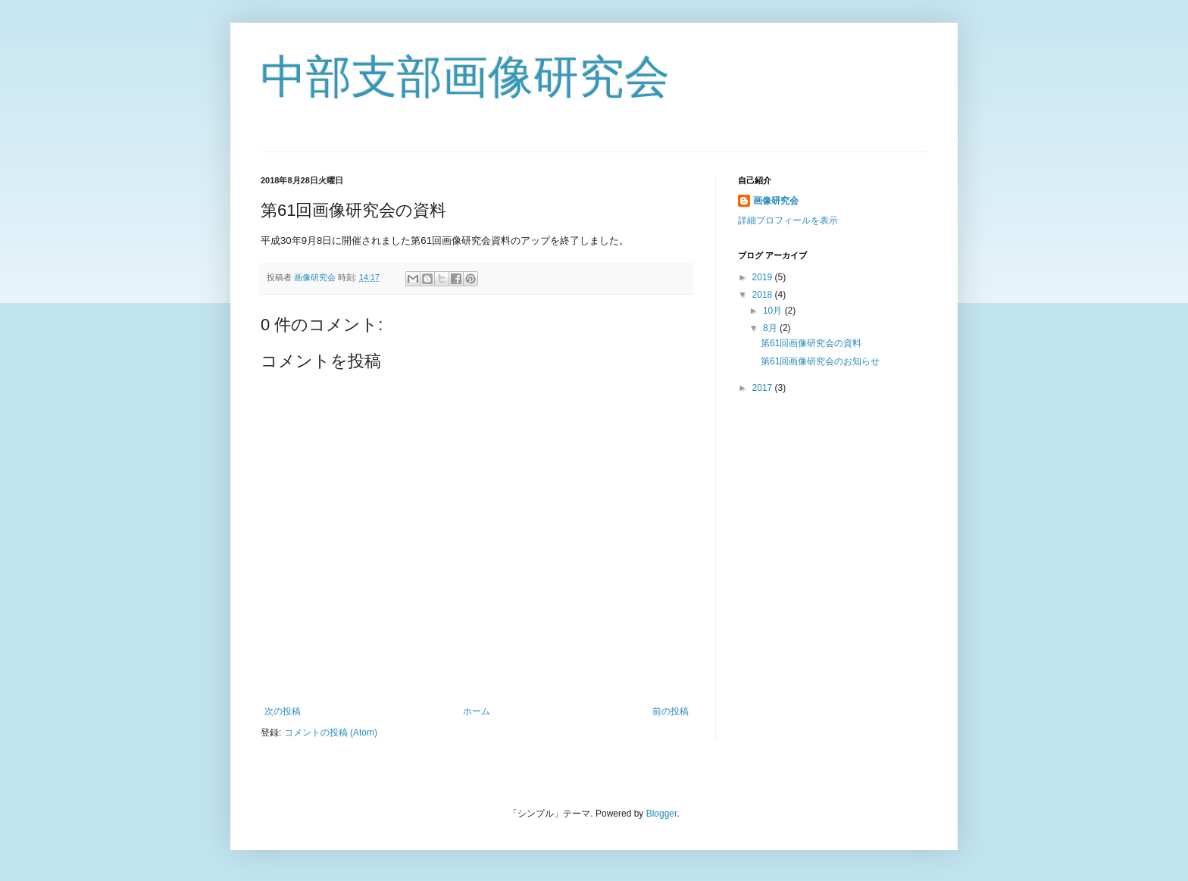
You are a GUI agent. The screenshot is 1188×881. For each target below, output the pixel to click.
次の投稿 (282, 711)
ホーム (476, 711)
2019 (763, 277)
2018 (763, 294)
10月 (774, 310)
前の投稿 (670, 711)
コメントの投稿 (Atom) (330, 732)
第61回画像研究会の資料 (811, 343)
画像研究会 (776, 200)
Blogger (661, 813)
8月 (771, 328)
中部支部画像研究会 (465, 77)
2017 (763, 388)
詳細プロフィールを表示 (788, 220)
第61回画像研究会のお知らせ (820, 361)
